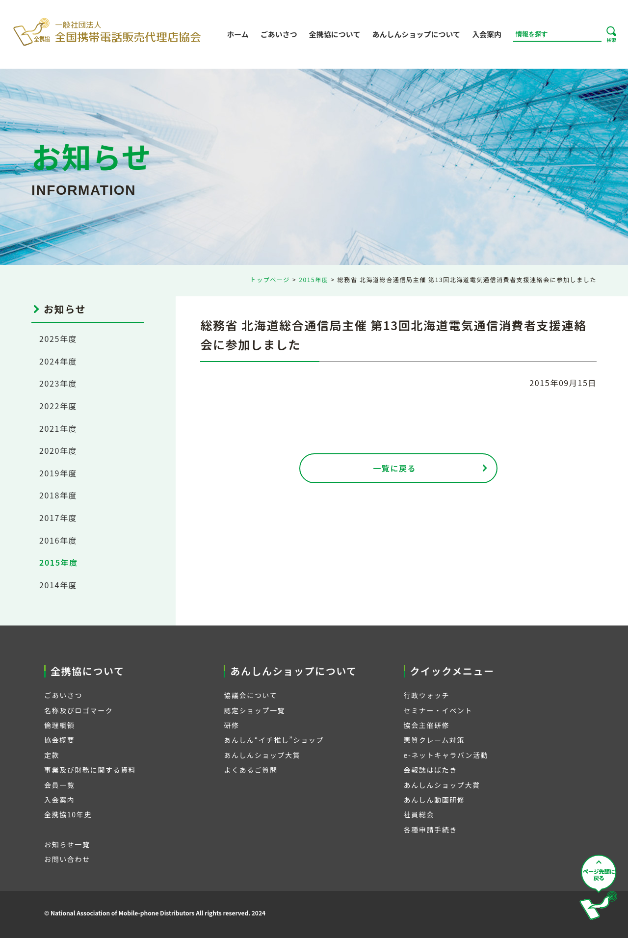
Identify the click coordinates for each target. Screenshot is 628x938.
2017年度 (58, 517)
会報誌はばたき (430, 770)
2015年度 (313, 279)
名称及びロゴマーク (78, 710)
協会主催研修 (427, 725)
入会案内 (486, 34)
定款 (51, 755)
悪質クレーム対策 (434, 740)
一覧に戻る (394, 468)
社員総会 (419, 814)
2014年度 (58, 585)
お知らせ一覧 (67, 844)
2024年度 (58, 361)
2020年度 (58, 450)
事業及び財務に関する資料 (90, 770)
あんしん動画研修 (434, 800)
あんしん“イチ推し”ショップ (274, 740)
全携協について (335, 34)
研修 (231, 725)
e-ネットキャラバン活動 (446, 755)
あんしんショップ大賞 (262, 755)
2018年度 (58, 495)
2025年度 (58, 338)
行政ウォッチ (427, 695)
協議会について (250, 695)
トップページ (270, 279)
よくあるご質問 (250, 770)
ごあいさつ (279, 34)
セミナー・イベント (438, 710)
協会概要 (59, 740)
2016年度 (58, 540)
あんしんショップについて (416, 34)
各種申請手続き (430, 829)
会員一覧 (59, 785)
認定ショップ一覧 (254, 710)
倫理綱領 (59, 725)
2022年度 (58, 406)
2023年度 (58, 383)
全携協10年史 (68, 814)
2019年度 (58, 473)
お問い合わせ (67, 859)
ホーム (238, 34)
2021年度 (58, 428)
